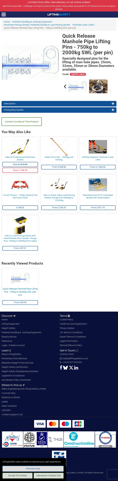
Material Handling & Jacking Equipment (32, 22)
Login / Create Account (13, 345)
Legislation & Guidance (13, 376)
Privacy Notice (67, 328)
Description (59, 103)
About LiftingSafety (11, 354)
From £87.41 (20, 248)
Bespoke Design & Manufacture (17, 363)
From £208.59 (59, 167)
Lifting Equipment (10, 324)
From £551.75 (98, 207)
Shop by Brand (9, 337)
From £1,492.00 (98, 167)
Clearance (7, 341)
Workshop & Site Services (14, 358)
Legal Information (69, 341)
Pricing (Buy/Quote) (59, 110)
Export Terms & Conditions (73, 337)
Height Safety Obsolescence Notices (20, 371)
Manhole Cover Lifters (83, 25)
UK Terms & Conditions (71, 332)
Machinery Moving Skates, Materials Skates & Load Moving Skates (37, 25)
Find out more (33, 469)
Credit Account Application (73, 324)
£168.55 (20, 207)
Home (7, 22)
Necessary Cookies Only (49, 475)
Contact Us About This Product (22, 121)
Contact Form (67, 354)
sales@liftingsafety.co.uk (74, 358)
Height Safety (8, 328)
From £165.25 (59, 207)
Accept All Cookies (17, 475)
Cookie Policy (66, 319)
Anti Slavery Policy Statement (16, 380)
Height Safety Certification (15, 367)
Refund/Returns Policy (71, 345)
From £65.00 (20, 302)
